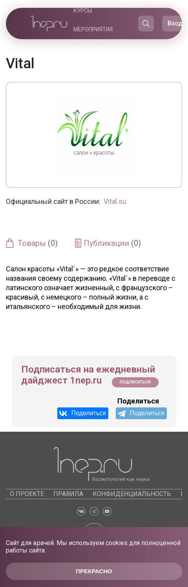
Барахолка (90, 48)
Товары (38, 243)
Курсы (82, 10)
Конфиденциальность (132, 494)
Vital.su (115, 201)
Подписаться (135, 382)
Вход (175, 23)
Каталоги (95, 67)
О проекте (27, 494)
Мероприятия (93, 29)
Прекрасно (94, 571)
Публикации (112, 243)
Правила (68, 494)
